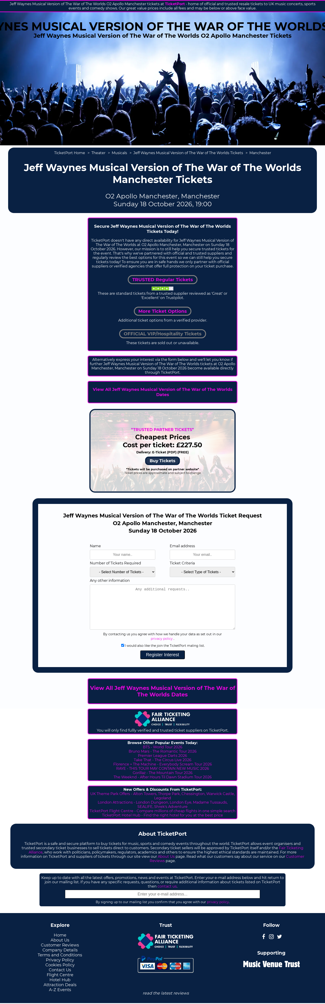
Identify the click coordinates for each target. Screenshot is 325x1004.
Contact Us (60, 969)
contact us (167, 886)
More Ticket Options (162, 311)
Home (60, 935)
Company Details (60, 950)
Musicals (119, 153)
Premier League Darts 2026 (162, 756)
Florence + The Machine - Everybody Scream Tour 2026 (162, 764)
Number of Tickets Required (115, 563)
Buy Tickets (162, 460)
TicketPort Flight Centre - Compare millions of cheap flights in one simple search (162, 811)
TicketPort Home (69, 153)
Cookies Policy (60, 964)
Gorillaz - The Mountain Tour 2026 (163, 773)
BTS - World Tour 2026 (162, 747)
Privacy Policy (60, 960)
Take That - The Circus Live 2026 (162, 760)
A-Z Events (60, 989)
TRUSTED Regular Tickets (162, 279)
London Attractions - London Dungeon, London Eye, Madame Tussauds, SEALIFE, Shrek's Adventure (163, 804)
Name (95, 546)
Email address (182, 546)
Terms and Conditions (60, 955)
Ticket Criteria (182, 563)
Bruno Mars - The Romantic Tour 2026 (163, 751)
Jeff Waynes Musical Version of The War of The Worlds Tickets (188, 153)
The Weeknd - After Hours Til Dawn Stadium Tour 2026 (163, 777)
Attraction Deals (60, 984)
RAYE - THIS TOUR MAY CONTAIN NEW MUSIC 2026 (162, 768)
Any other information (110, 580)
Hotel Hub (59, 979)
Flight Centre (60, 974)
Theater (98, 153)
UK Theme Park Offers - (111, 794)
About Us (166, 856)
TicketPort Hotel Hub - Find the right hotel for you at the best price (162, 815)
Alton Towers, (145, 794)
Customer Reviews (60, 945)
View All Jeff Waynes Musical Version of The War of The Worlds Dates (162, 392)
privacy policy (162, 639)
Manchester (260, 153)
